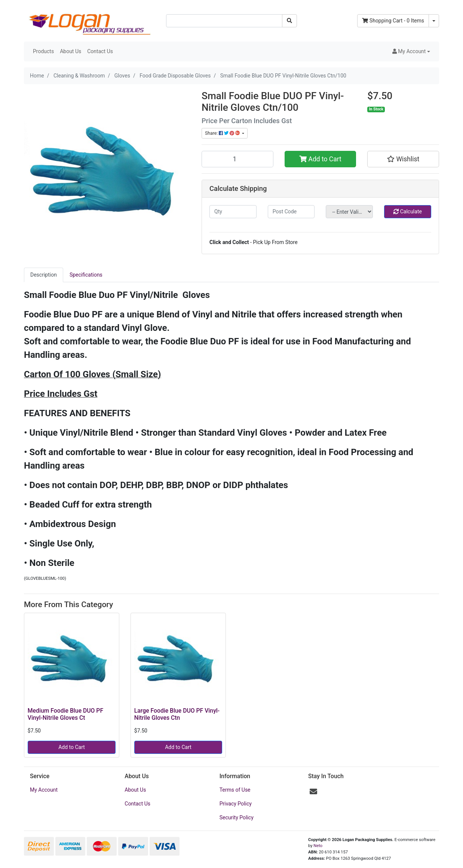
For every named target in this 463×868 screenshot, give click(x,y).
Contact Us (100, 51)
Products (43, 51)
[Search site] (289, 20)
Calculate (407, 211)
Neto (317, 845)
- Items (393, 21)
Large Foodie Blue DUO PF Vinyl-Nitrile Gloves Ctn (177, 714)
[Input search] (224, 20)
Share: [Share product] (223, 133)
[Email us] (313, 791)
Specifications (86, 275)
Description (43, 275)
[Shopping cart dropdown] (434, 20)
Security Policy (237, 817)
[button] (411, 51)
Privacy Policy (236, 804)
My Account (44, 790)
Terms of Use (235, 790)
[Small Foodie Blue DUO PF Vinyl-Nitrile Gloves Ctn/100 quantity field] (237, 159)
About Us (70, 51)
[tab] (43, 275)
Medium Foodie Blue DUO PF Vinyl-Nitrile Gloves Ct (65, 714)
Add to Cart (320, 159)
